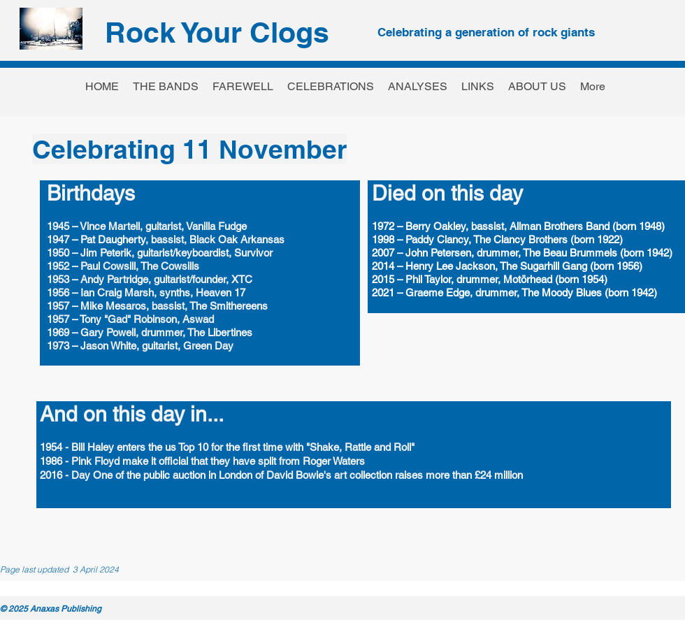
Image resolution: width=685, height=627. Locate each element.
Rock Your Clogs (217, 32)
